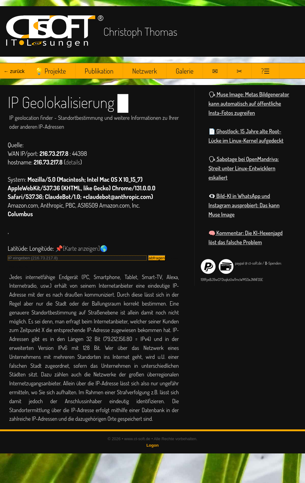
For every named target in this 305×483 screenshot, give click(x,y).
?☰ (265, 71)
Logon (152, 445)
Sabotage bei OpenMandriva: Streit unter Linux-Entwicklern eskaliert (243, 168)
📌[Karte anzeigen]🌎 (81, 248)
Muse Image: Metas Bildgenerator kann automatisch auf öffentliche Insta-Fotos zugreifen (248, 103)
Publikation (99, 71)
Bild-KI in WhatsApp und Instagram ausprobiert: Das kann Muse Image (243, 205)
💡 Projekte (50, 71)
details (73, 162)
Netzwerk (144, 71)
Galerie (185, 71)
